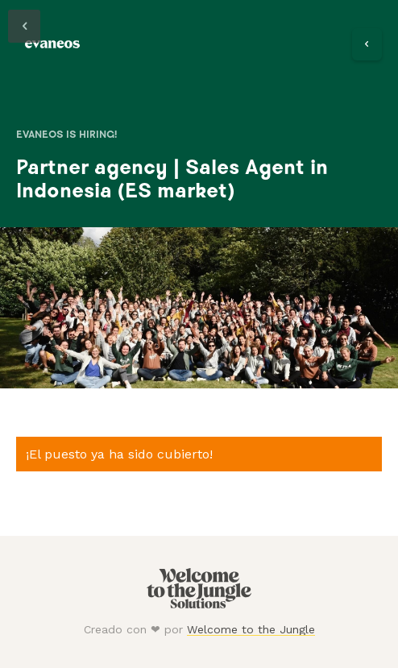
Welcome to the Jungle (251, 629)
